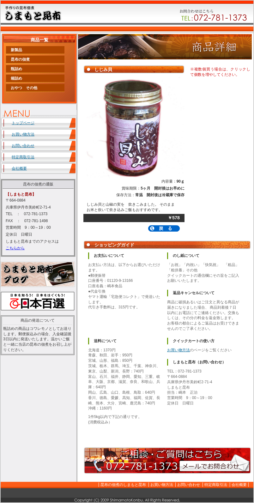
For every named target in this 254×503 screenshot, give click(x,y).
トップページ (23, 123)
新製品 (16, 50)
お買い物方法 (178, 350)
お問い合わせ (23, 145)
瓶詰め (16, 69)
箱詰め (16, 78)
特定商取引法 (23, 157)
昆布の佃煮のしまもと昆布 (123, 484)
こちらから (15, 248)
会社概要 (19, 168)
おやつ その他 (24, 88)
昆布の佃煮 (20, 59)
